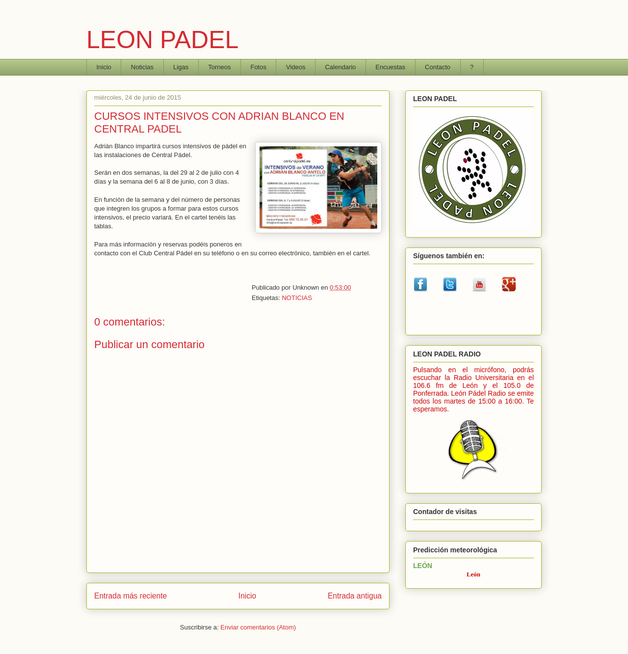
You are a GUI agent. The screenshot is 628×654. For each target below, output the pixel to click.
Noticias (142, 67)
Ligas (180, 67)
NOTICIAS (297, 297)
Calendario (340, 67)
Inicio (104, 67)
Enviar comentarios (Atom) (258, 627)
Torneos (219, 67)
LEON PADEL (162, 40)
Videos (296, 67)
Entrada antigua (355, 596)
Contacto (437, 67)
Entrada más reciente (130, 596)
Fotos (258, 67)
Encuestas (390, 67)
